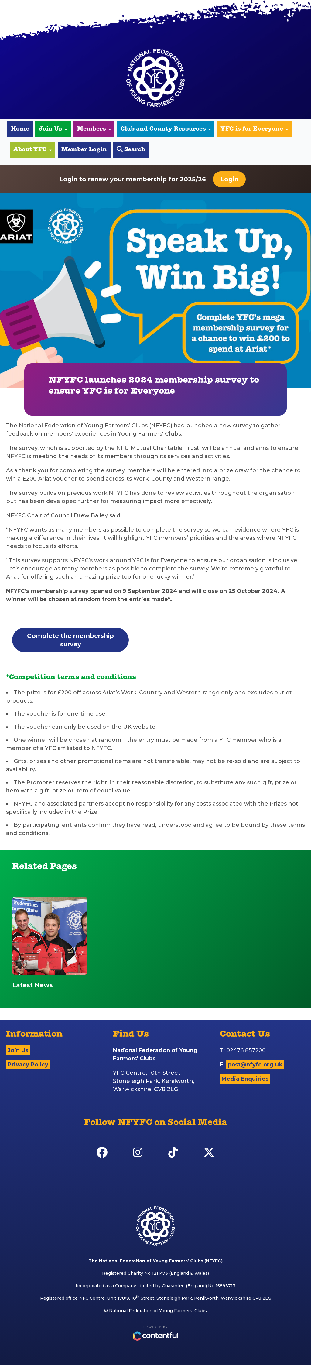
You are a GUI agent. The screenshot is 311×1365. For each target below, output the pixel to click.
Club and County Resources (166, 129)
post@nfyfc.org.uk (255, 1064)
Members (94, 129)
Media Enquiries (244, 1079)
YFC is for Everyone (254, 129)
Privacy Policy (28, 1064)
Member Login (84, 150)
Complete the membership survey (70, 640)
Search (131, 149)
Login (229, 179)
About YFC (32, 150)
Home (20, 129)
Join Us (53, 129)
